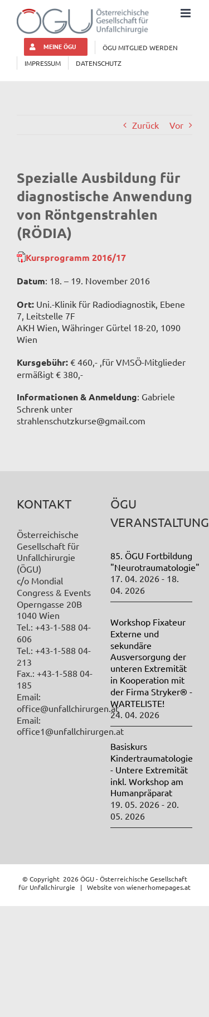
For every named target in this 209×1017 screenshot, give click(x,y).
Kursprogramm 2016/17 (76, 257)
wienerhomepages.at (159, 887)
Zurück (145, 124)
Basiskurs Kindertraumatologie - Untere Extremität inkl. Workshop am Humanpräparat (151, 769)
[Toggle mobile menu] (186, 13)
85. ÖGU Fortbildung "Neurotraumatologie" (155, 561)
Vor (176, 124)
